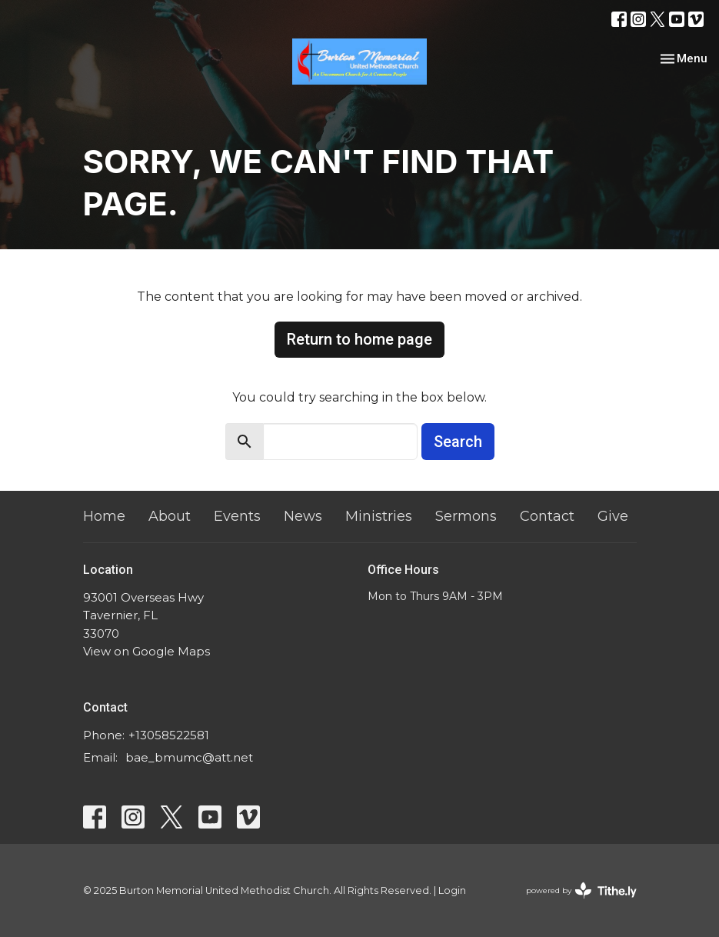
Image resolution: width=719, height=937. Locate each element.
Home (104, 516)
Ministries (378, 516)
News (303, 516)
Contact (547, 516)
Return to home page (359, 339)
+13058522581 (168, 735)
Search (458, 441)
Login (452, 890)
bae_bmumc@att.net (189, 757)
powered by (581, 890)
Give (613, 516)
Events (237, 516)
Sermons (466, 516)
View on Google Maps (146, 651)
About (169, 516)
